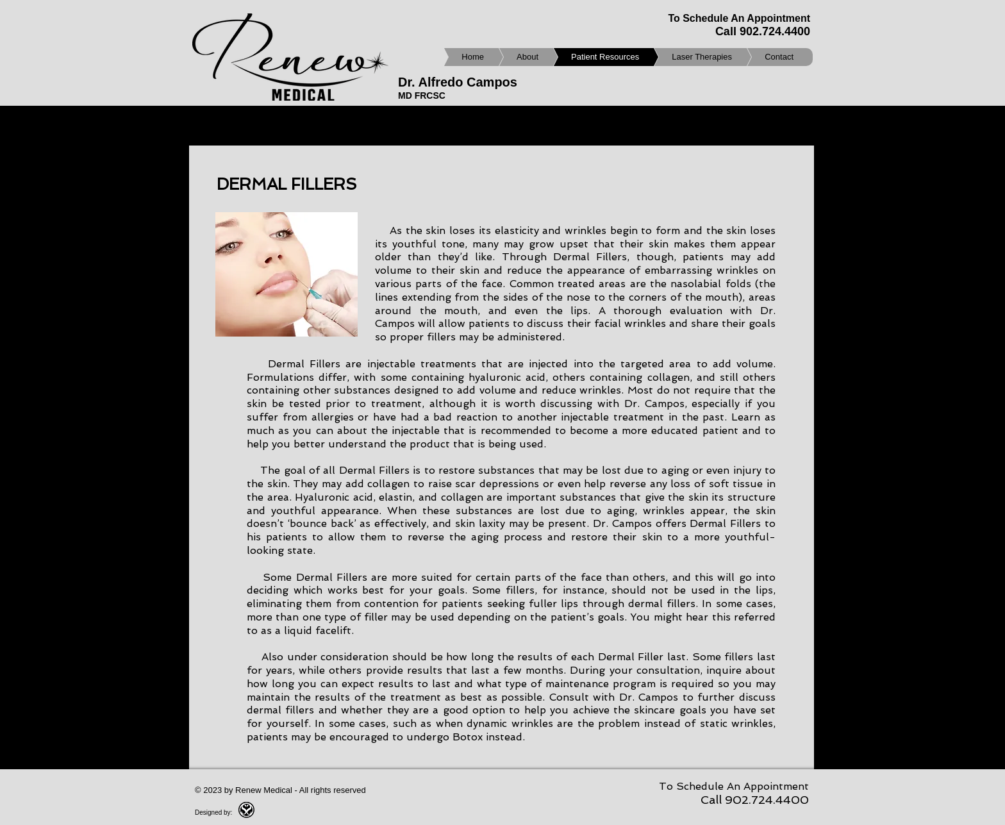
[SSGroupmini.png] (246, 810)
